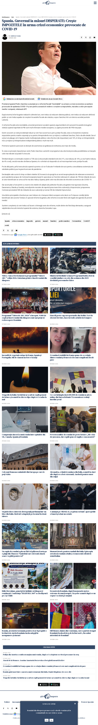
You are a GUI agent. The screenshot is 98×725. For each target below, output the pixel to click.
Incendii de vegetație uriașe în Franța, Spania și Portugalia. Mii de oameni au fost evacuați (21, 356)
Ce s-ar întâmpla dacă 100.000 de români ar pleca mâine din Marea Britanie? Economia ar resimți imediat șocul (70, 397)
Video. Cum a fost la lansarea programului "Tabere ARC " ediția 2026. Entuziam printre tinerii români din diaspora (24, 278)
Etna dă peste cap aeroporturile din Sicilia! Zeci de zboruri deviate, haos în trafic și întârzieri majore (71, 316)
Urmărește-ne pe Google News (51, 99)
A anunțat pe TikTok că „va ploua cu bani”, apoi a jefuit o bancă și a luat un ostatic (72, 513)
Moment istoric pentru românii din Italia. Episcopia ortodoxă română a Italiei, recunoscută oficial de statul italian (71, 553)
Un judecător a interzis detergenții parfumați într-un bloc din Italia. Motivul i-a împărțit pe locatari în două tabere (24, 514)
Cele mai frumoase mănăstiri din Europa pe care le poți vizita (23, 473)
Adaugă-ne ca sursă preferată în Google (20, 99)
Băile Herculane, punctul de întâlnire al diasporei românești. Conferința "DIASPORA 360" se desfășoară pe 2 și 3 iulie (25, 593)
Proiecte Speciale (87, 702)
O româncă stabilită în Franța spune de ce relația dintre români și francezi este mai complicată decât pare (72, 357)
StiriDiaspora (5, 17)
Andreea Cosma (16, 36)
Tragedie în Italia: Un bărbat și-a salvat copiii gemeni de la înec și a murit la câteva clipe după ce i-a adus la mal (24, 397)
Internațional (17, 702)
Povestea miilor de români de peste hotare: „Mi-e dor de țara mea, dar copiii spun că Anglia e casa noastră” (72, 435)
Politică (6, 702)
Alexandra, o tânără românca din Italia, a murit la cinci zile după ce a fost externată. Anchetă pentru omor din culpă (72, 474)
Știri (12, 17)
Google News (22, 235)
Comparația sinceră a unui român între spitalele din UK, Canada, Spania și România (23, 435)
